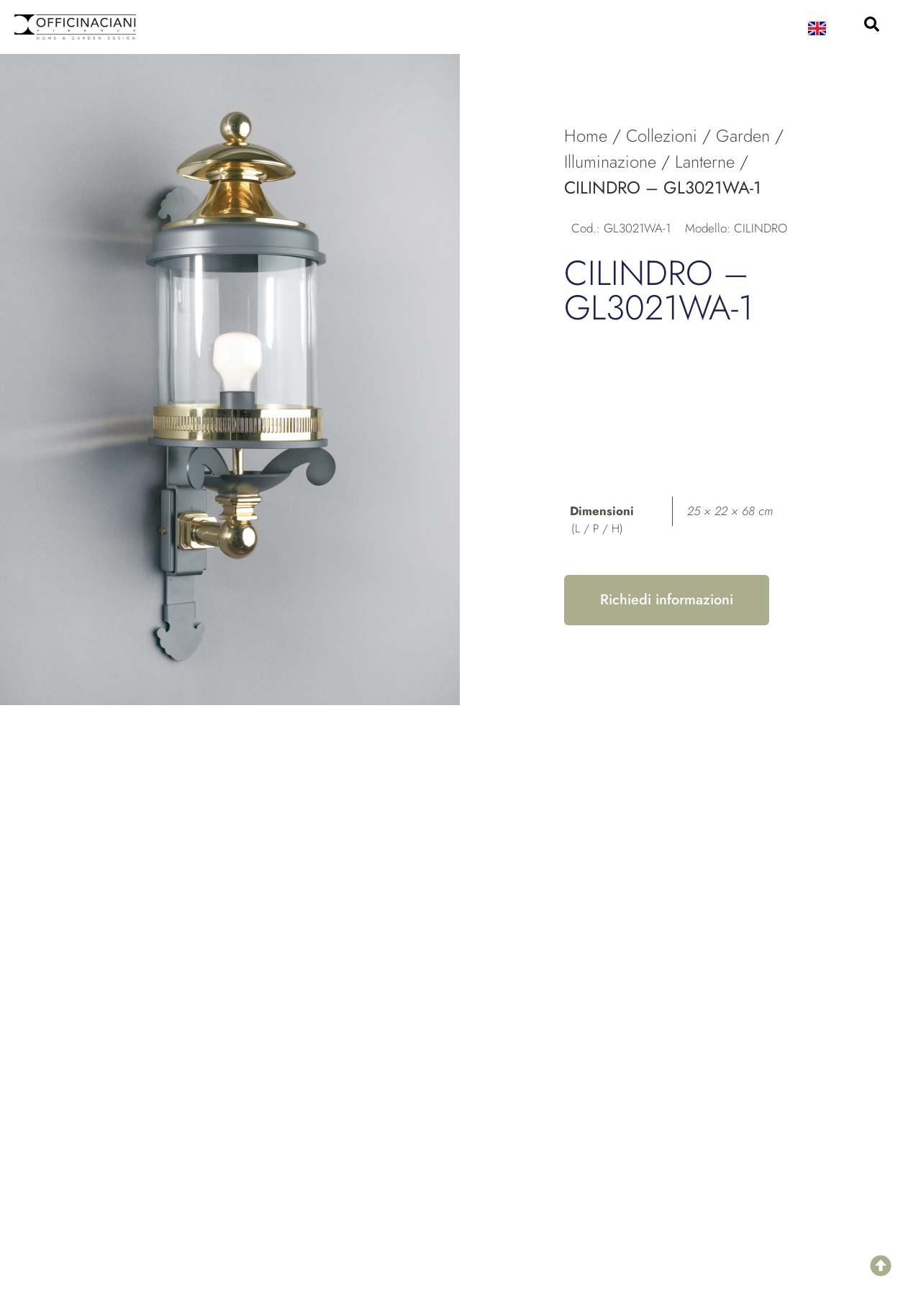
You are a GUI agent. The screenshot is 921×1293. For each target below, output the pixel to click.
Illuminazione (610, 161)
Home (585, 135)
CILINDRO (760, 228)
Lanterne (705, 161)
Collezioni (661, 135)
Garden (743, 135)
